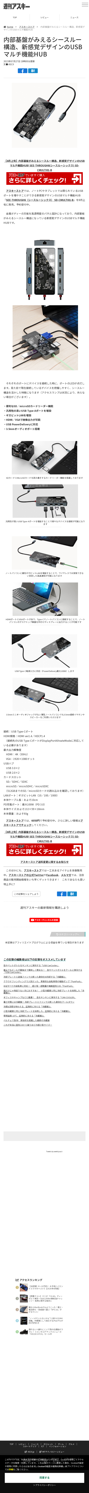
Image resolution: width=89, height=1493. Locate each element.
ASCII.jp (29, 1451)
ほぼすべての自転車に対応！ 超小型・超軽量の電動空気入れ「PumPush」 (39, 986)
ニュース (35, 1444)
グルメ (71, 1444)
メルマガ (66, 875)
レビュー (44, 17)
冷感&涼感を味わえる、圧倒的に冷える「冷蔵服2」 (28, 1006)
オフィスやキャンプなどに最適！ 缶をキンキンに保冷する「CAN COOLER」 (40, 997)
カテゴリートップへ (67, 934)
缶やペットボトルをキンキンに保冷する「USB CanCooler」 (31, 965)
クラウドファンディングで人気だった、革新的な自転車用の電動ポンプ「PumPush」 (43, 981)
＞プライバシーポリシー (44, 1485)
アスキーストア (27, 26)
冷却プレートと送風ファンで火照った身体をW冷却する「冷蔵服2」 (35, 977)
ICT (42, 1446)
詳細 (11, 1469)
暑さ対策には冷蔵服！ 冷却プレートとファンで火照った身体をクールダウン (39, 1002)
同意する (44, 1477)
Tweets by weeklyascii (54, 1151)
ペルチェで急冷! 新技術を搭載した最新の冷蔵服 (27, 1020)
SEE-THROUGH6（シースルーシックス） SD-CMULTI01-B (40, 200)
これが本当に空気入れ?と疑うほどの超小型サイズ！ (28, 1025)
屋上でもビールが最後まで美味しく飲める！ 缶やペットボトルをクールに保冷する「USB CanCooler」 (43, 971)
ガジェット (48, 1444)
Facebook (52, 875)
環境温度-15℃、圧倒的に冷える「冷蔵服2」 (24, 1016)
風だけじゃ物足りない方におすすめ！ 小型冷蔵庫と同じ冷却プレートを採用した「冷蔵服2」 (44, 991)
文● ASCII (9, 64)
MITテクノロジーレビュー (51, 1451)
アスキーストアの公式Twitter (26, 875)
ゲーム (61, 1444)
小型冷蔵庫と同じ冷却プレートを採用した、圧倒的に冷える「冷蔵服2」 (37, 1011)
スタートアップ (29, 1446)
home (8, 26)
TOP (15, 17)
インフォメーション (57, 1446)
